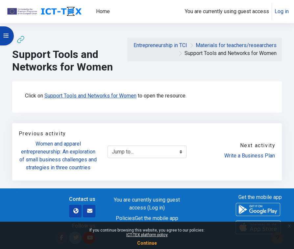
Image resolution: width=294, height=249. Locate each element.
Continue (147, 243)
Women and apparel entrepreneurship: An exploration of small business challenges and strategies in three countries (58, 156)
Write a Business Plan (249, 155)
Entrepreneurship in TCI (160, 45)
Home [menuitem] (103, 11)
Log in (282, 11)
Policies (125, 218)
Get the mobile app (156, 218)
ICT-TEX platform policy (147, 235)
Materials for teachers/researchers (236, 45)
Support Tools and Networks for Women (90, 96)
